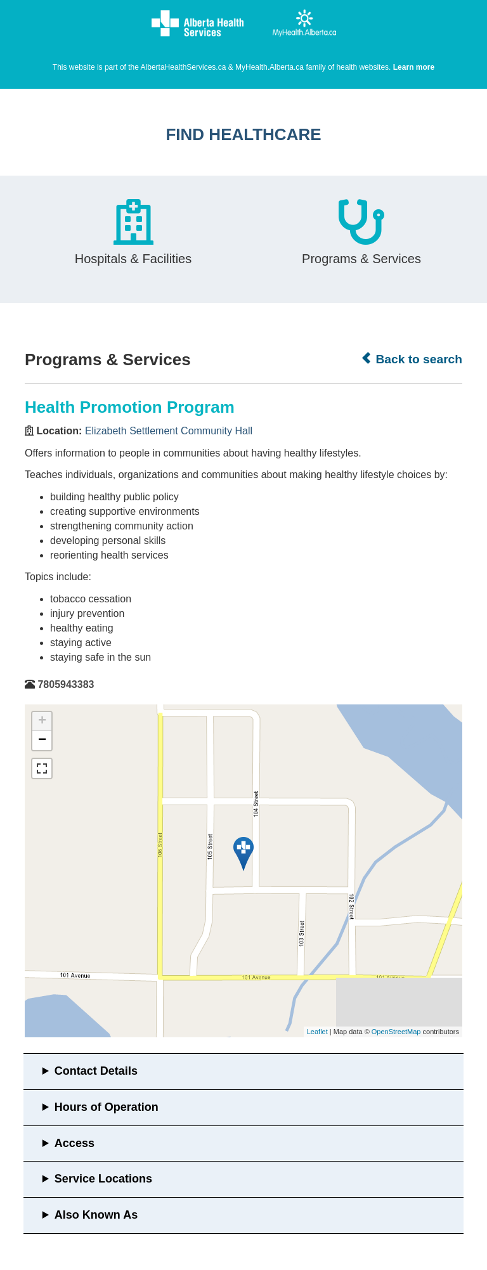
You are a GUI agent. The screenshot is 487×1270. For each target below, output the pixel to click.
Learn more (413, 67)
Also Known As (96, 1214)
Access (74, 1143)
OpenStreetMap (396, 1031)
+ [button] (42, 721)
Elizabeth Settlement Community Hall (168, 430)
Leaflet (317, 1031)
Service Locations (103, 1178)
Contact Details (96, 1071)
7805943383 (65, 684)
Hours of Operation (107, 1107)
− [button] (42, 740)
